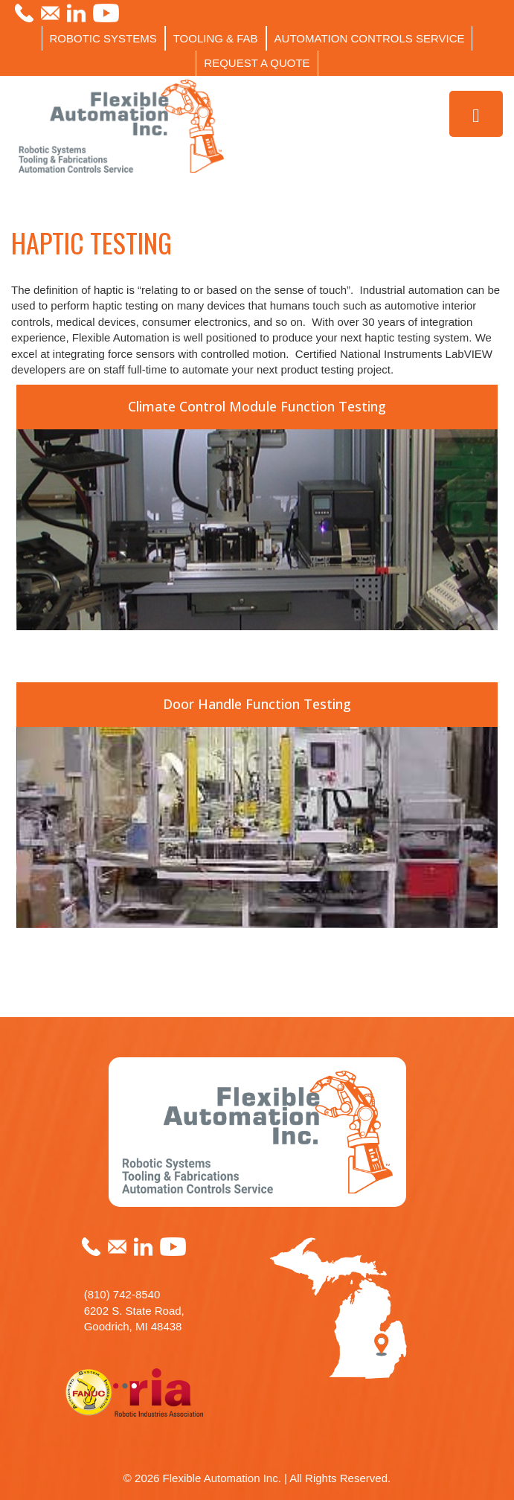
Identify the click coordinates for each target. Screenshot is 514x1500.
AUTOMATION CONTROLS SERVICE (369, 38)
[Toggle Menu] (476, 114)
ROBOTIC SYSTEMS (103, 38)
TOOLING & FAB (215, 38)
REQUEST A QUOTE (256, 63)
